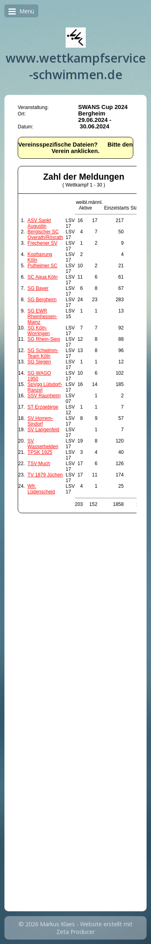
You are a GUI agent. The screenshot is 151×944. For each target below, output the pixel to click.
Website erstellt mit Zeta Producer (94, 928)
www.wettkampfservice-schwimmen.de (76, 66)
